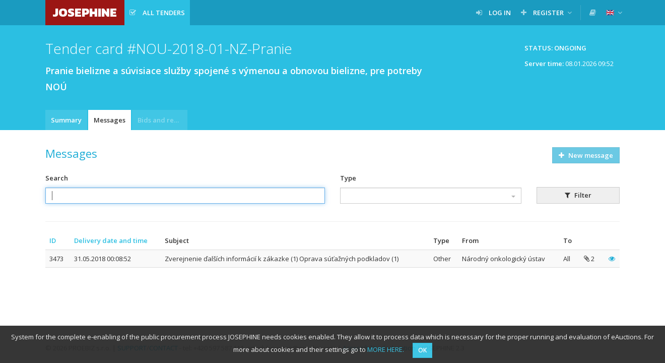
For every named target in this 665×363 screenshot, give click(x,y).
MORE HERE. (385, 349)
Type (348, 178)
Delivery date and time (111, 240)
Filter (578, 195)
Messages (109, 120)
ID (52, 240)
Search (56, 178)
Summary (66, 120)
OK (422, 350)
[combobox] (430, 196)
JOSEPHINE (85, 12)
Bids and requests (162, 120)
